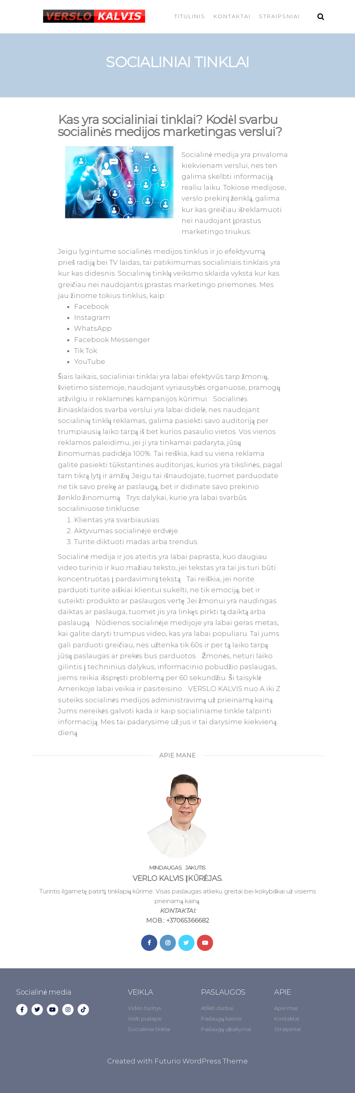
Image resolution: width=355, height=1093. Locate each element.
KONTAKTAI (232, 16)
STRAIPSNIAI (279, 16)
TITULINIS (189, 16)
